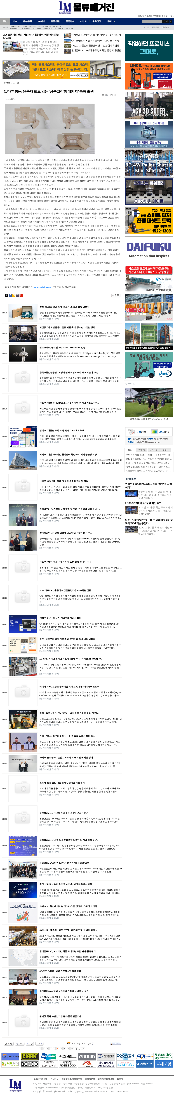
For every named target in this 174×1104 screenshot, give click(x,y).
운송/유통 (27, 21)
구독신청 (96, 21)
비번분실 (165, 27)
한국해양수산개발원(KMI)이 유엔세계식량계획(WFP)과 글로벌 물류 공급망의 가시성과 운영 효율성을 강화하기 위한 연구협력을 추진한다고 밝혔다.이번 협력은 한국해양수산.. (79, 541)
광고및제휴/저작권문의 (72, 1079)
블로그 (120, 1079)
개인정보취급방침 (106, 1079)
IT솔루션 (131, 479)
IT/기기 (41, 21)
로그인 (146, 27)
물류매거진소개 (40, 1079)
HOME (7, 83)
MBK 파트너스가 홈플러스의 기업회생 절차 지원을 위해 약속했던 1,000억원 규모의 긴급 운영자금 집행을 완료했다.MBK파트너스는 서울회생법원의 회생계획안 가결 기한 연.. (80, 599)
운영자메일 (158, 16)
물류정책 (70, 21)
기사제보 (54, 1079)
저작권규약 (90, 1079)
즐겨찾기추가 (144, 16)
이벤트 (83, 21)
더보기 (111, 21)
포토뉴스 (130, 384)
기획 (15, 21)
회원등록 (155, 27)
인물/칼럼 (55, 21)
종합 (5, 21)
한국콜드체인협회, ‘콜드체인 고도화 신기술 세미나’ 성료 (37, 27)
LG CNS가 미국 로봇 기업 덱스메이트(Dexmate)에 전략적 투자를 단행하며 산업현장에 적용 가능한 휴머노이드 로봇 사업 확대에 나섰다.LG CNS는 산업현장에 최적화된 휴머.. (80, 667)
